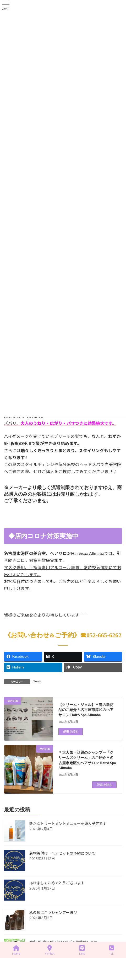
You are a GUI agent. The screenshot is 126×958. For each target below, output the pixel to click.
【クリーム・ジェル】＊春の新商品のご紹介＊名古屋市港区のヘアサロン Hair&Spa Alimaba (85, 710)
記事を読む (71, 732)
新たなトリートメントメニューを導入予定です (67, 824)
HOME (16, 950)
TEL (111, 950)
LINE (82, 950)
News (37, 681)
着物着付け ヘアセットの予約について (62, 853)
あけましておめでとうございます (56, 883)
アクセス (49, 950)
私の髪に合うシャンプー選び (53, 913)
